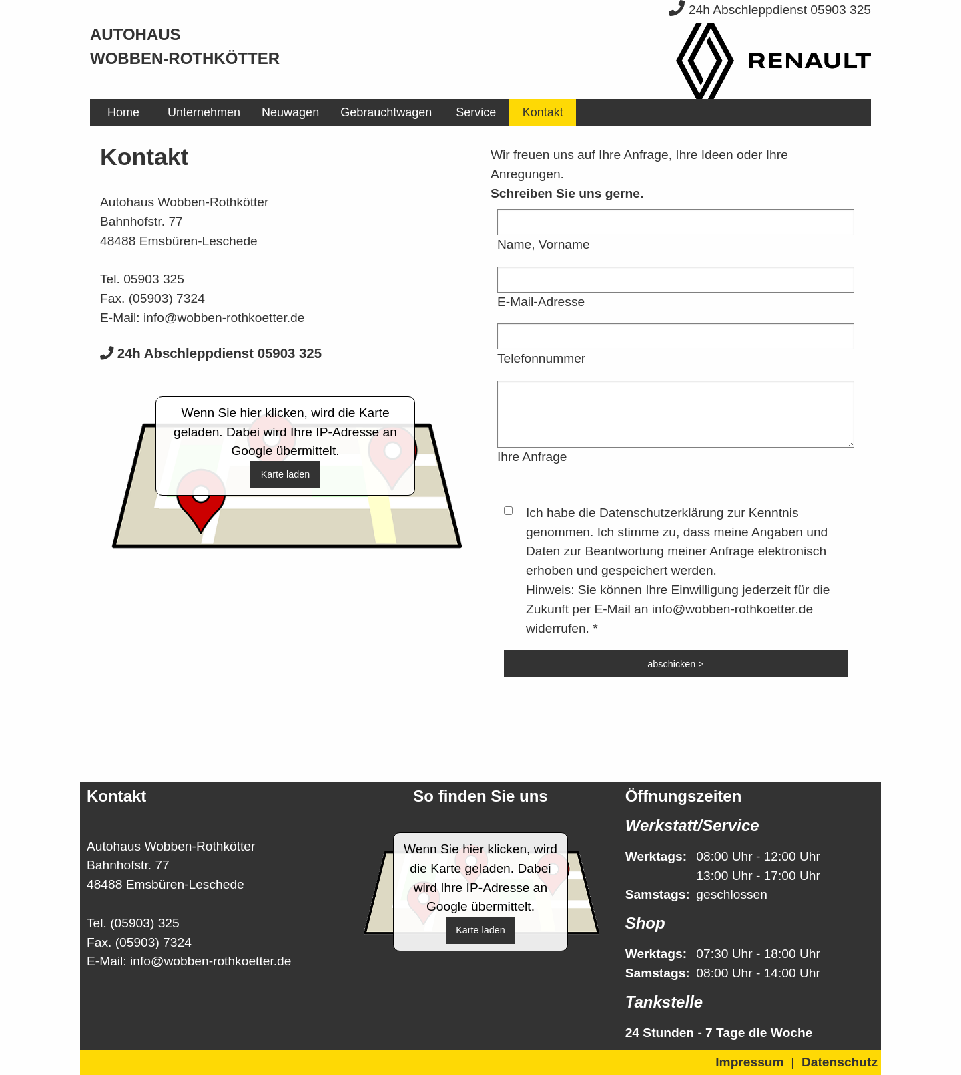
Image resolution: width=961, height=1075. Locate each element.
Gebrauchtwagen (386, 112)
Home (123, 112)
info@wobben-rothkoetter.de (223, 318)
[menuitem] (123, 112)
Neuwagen (290, 112)
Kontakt (543, 112)
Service (476, 112)
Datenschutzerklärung (661, 513)
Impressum (749, 1062)
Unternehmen (204, 112)
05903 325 (153, 279)
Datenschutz (840, 1062)
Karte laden (285, 474)
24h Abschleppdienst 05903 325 (770, 10)
